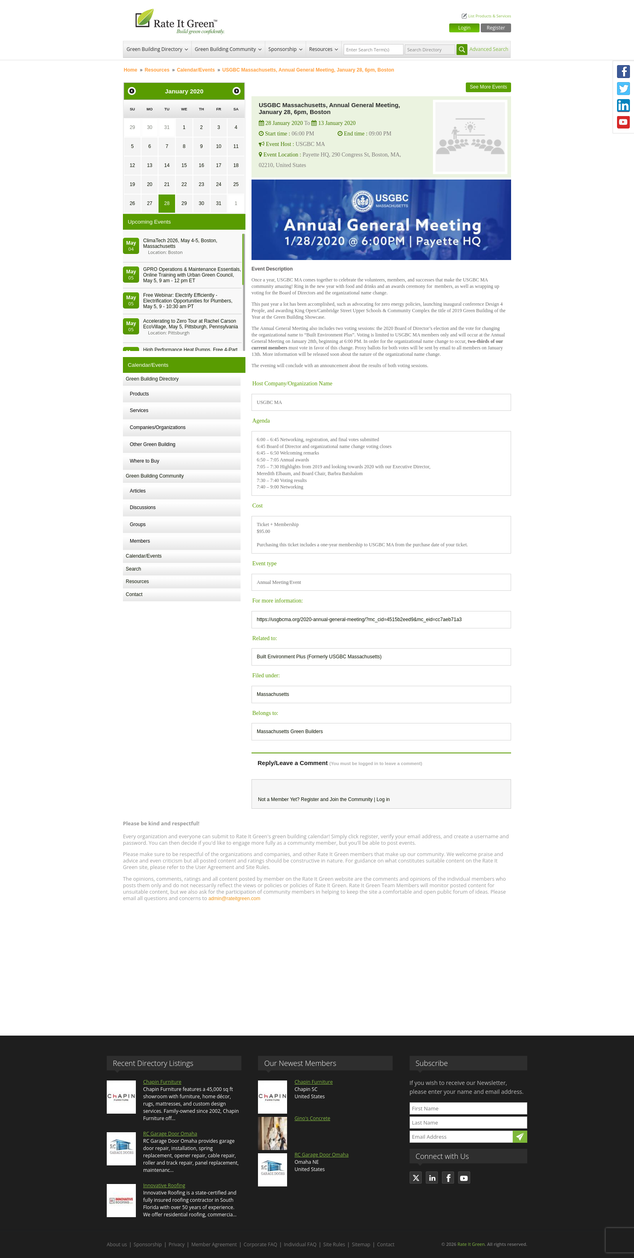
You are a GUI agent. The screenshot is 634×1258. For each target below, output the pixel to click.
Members (140, 541)
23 (201, 184)
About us (117, 1244)
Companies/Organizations (158, 427)
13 (149, 165)
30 (149, 127)
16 (201, 165)
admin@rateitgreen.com (234, 898)
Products (139, 394)
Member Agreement (214, 1244)
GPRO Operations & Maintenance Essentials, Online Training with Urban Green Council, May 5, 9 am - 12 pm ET (192, 274)
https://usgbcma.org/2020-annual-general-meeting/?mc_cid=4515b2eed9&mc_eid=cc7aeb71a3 (359, 619)
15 (184, 165)
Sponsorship (282, 49)
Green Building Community (225, 49)
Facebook (623, 71)
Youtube (623, 122)
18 (236, 165)
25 (236, 184)
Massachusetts (273, 694)
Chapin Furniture (162, 1081)
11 (236, 146)
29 (132, 127)
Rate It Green (470, 1244)
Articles (138, 491)
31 (166, 127)
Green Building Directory (154, 49)
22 (184, 184)
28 (166, 203)
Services (139, 410)
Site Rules (334, 1244)
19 (132, 184)
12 (132, 165)
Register (496, 27)
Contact (134, 594)
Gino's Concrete (312, 1118)
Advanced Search (488, 49)
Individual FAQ (300, 1244)
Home (130, 70)
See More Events (488, 87)
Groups (138, 524)
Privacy (177, 1244)
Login (464, 27)
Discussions (143, 507)
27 (149, 203)
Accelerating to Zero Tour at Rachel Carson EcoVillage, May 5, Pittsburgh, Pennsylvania (190, 324)
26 (132, 203)
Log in (383, 799)
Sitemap (361, 1244)
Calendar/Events (196, 70)
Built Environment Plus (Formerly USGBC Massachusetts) (319, 657)
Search (133, 569)
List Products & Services (489, 16)
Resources (321, 49)
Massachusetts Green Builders (290, 731)
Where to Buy (144, 461)
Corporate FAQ (260, 1244)
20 (149, 184)
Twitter (623, 88)
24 (218, 184)
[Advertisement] (317, 964)
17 (218, 165)
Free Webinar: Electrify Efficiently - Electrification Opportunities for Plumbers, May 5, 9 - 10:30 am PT (187, 300)
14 (166, 165)
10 (218, 146)
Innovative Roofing (164, 1185)
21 (166, 184)
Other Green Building (152, 444)
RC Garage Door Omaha (170, 1133)
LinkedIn (623, 105)
